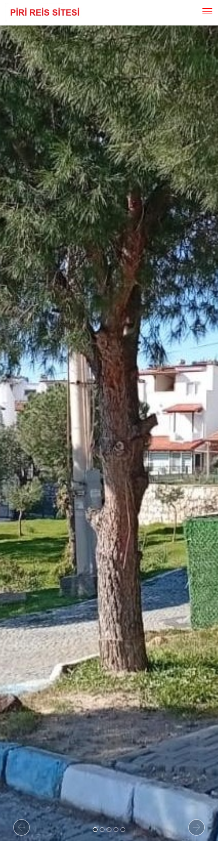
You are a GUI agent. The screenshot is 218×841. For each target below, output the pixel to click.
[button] (21, 827)
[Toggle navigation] (207, 11)
